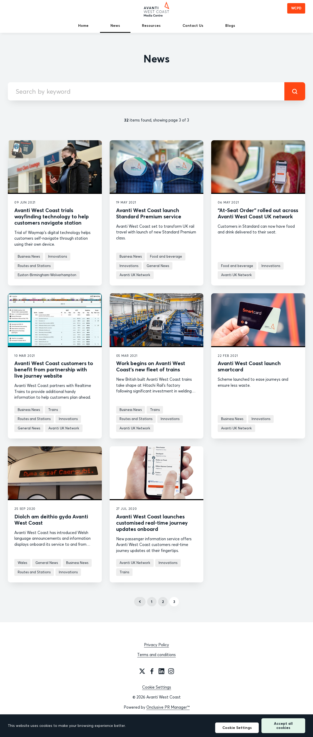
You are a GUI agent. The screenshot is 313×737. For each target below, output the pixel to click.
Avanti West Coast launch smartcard (249, 366)
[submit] (294, 91)
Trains (53, 410)
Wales (22, 563)
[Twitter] (142, 671)
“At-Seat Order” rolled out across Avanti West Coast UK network (258, 213)
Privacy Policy (156, 644)
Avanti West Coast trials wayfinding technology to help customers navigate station (51, 216)
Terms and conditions (156, 654)
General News (158, 266)
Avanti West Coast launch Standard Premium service (148, 213)
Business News (29, 256)
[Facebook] (152, 671)
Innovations (57, 256)
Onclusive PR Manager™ (168, 707)
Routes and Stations (34, 266)
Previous (140, 601)
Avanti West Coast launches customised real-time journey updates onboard (152, 522)
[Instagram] (171, 671)
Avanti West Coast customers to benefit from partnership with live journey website (53, 369)
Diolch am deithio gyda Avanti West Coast (51, 519)
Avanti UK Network (135, 275)
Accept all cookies (283, 725)
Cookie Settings (156, 687)
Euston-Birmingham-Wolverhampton (47, 275)
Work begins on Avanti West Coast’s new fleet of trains (150, 366)
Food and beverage (166, 256)
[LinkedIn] (161, 671)
